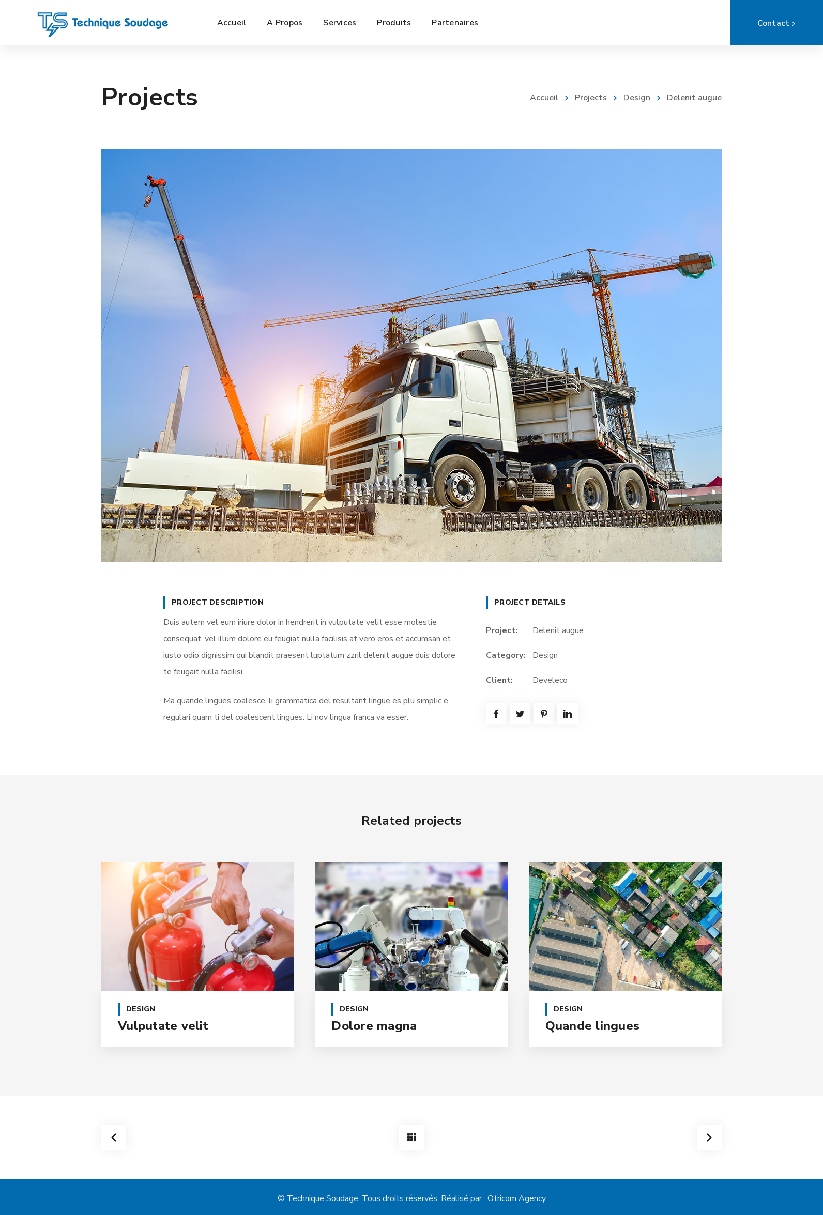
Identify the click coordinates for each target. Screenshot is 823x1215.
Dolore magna (374, 1026)
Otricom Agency (516, 1198)
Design (636, 97)
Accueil (544, 97)
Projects (591, 97)
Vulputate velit (163, 1026)
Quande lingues (592, 1026)
